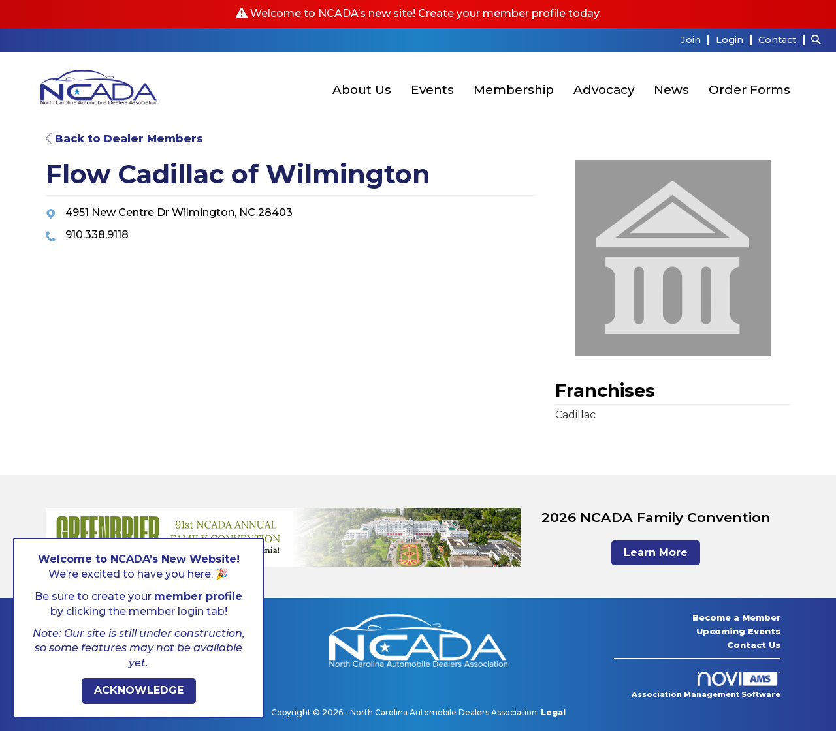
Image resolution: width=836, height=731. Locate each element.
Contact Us (753, 645)
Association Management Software (706, 685)
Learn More (656, 552)
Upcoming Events (738, 631)
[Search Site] (818, 39)
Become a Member (736, 617)
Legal (553, 712)
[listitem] (697, 39)
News (671, 89)
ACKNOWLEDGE (139, 690)
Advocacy (603, 89)
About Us (361, 89)
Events (432, 89)
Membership (514, 89)
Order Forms (749, 89)
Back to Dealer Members (124, 138)
